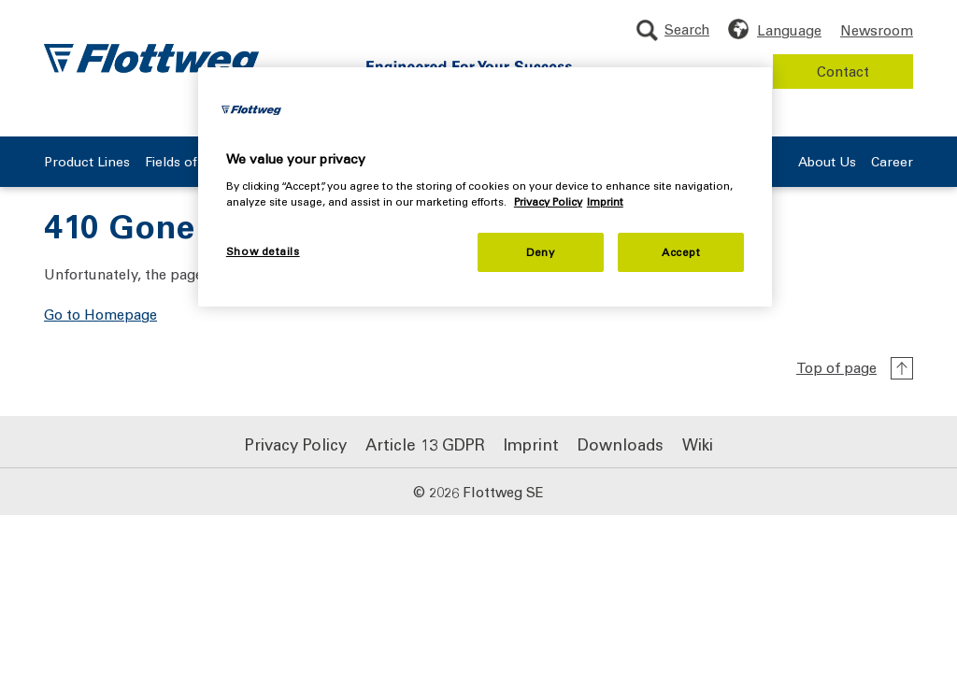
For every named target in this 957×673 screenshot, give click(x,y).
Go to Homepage (100, 314)
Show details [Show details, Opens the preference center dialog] (263, 251)
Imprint (531, 444)
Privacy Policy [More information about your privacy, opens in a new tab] (548, 201)
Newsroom (876, 30)
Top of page (836, 367)
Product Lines (87, 162)
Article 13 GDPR (425, 444)
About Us (827, 162)
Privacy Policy (296, 444)
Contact (843, 71)
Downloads (621, 444)
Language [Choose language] (789, 30)
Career (892, 162)
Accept (681, 252)
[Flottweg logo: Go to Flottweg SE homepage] (151, 61)
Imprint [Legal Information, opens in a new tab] (605, 201)
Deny (540, 252)
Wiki (697, 444)
